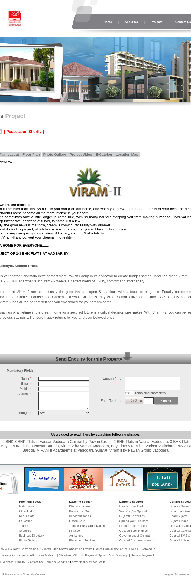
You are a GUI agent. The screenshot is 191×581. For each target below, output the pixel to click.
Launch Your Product (133, 525)
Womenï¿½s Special (133, 511)
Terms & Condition (57, 561)
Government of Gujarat (134, 535)
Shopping (25, 530)
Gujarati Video (179, 521)
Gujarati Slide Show (53, 548)
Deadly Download (131, 506)
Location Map (127, 154)
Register (7, 561)
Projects (156, 22)
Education (25, 521)
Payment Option (95, 555)
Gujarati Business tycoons (136, 540)
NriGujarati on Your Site (120, 548)
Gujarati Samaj (179, 506)
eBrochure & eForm (43, 555)
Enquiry (20, 561)
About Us (131, 22)
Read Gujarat (178, 516)
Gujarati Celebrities (132, 516)
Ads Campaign (118, 555)
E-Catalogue (146, 548)
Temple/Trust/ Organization (87, 525)
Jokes (99, 548)
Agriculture (76, 535)
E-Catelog (104, 154)
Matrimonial (26, 506)
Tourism (24, 525)
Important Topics (80, 516)
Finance (74, 530)
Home (107, 22)
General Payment (142, 555)
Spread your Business (134, 521)
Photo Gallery (54, 154)
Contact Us (35, 561)
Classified (25, 511)
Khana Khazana (79, 506)
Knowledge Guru (80, 511)
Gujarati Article (179, 540)
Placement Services (82, 540)
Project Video (81, 154)
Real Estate (26, 516)
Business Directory (31, 535)
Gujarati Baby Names (133, 530)
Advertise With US (71, 555)
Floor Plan (31, 154)
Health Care (77, 521)
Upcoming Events (80, 548)
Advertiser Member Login (88, 561)
